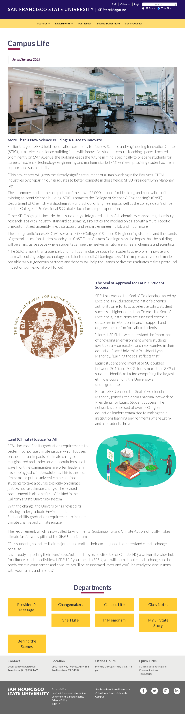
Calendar (125, 4)
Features (45, 24)
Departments (65, 24)
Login (137, 4)
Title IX (56, 703)
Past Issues (85, 23)
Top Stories (145, 673)
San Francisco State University (112, 689)
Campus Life (114, 604)
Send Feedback (133, 23)
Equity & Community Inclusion (69, 692)
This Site (164, 8)
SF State (148, 8)
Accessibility (59, 689)
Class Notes (158, 604)
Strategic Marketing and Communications (153, 668)
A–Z (114, 4)
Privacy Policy (59, 700)
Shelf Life (70, 620)
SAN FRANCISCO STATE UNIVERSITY (51, 9)
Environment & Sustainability (68, 696)
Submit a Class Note (108, 23)
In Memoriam (114, 620)
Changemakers (70, 604)
